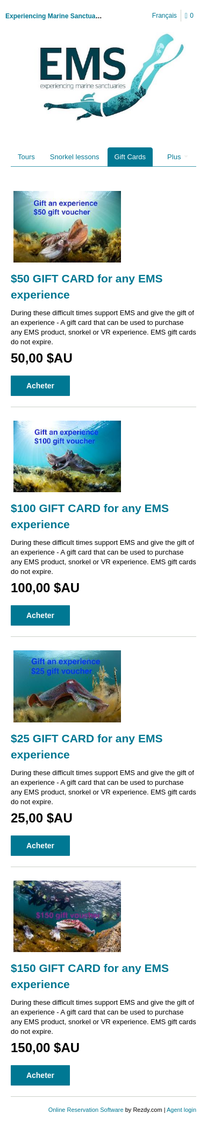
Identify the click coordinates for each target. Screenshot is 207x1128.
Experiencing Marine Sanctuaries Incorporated (76, 16)
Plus (177, 157)
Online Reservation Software (86, 1109)
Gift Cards (130, 157)
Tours (26, 157)
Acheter (40, 385)
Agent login (181, 1109)
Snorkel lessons (74, 157)
